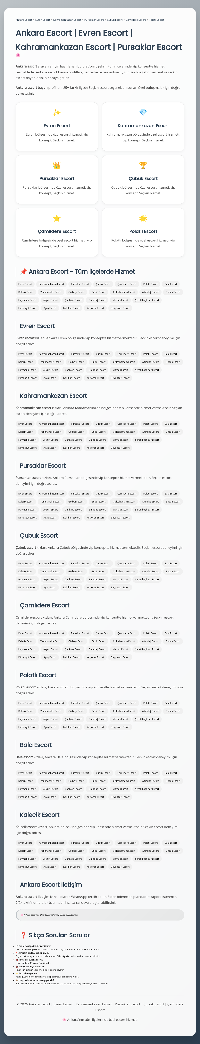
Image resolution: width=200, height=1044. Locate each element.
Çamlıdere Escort (136, 19)
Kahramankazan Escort (67, 19)
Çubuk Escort (114, 19)
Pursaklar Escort (94, 19)
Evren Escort (42, 19)
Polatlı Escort (156, 19)
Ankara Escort (24, 19)
